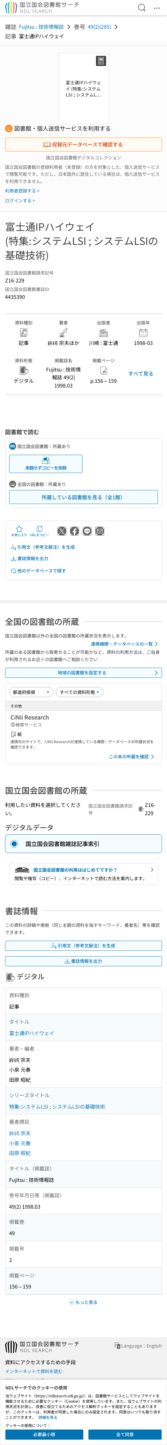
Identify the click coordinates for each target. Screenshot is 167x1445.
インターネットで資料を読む (34, 1371)
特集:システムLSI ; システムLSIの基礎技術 (57, 1106)
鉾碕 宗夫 (20, 1133)
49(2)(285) (99, 26)
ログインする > (20, 200)
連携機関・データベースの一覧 (125, 644)
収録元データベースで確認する (83, 144)
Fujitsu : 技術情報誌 (41, 26)
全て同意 (125, 1434)
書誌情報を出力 (29, 558)
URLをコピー (39, 531)
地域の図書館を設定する (109, 673)
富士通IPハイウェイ (31, 1033)
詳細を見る (48, 1417)
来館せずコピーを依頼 (45, 464)
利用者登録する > (22, 190)
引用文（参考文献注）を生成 (42, 547)
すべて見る (140, 373)
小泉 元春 (20, 1143)
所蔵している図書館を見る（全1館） (83, 497)
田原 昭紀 (20, 1153)
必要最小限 (44, 1434)
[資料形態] (79, 692)
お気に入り (19, 531)
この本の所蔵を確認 (132, 757)
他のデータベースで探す (38, 570)
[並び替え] (31, 692)
